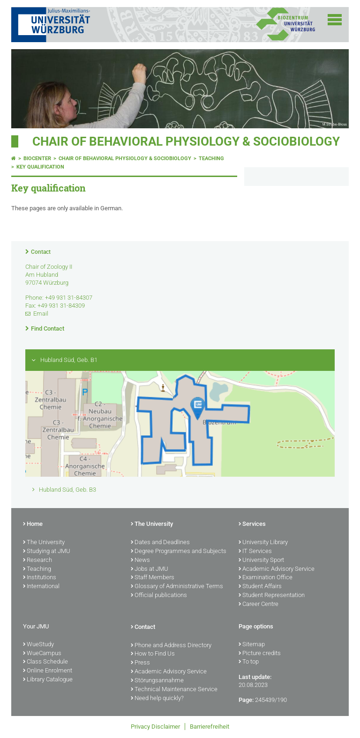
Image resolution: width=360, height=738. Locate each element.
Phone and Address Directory (171, 646)
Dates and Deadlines (160, 543)
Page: (246, 699)
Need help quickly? (157, 698)
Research (37, 560)
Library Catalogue (48, 680)
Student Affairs (260, 587)
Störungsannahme (157, 681)
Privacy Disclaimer (155, 726)
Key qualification (40, 167)
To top (249, 662)
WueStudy (38, 645)
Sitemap (252, 645)
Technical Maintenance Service (174, 690)
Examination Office (265, 578)
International (41, 587)
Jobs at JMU (149, 569)
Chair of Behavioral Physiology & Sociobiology (186, 141)
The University (44, 543)
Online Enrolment (47, 671)
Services (252, 524)
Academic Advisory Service (277, 569)
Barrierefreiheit (209, 726)
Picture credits (260, 653)
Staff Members (152, 578)
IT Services (255, 551)
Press (140, 663)
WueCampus (42, 653)
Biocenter (37, 158)
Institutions (39, 578)
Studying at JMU (46, 551)
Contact (41, 252)
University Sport (261, 560)
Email (40, 313)
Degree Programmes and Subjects (178, 551)
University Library (263, 543)
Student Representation (272, 595)
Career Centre (258, 604)
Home (33, 524)
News (140, 560)
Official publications (159, 595)
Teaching (211, 158)
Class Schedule (45, 662)
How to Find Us (153, 654)
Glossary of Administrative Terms (177, 587)
